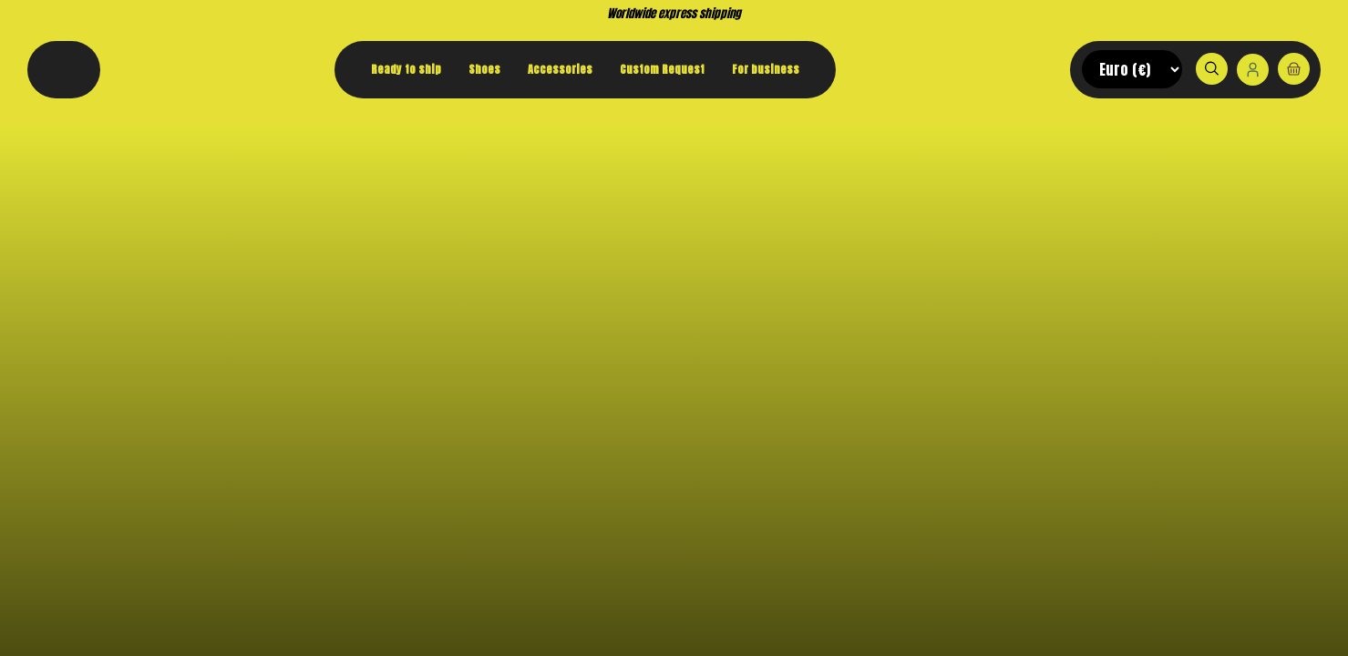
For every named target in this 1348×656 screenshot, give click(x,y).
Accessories (560, 69)
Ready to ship (406, 69)
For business (765, 69)
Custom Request (662, 69)
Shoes (484, 69)
